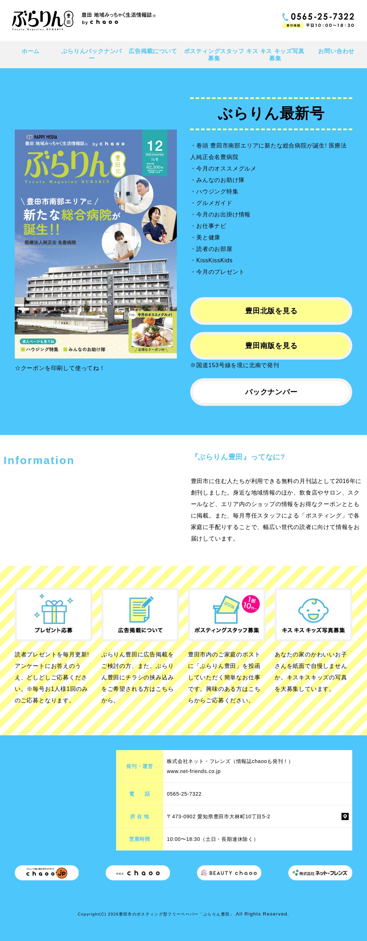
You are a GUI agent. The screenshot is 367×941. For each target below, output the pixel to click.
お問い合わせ (336, 51)
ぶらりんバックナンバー (91, 54)
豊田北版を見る (271, 311)
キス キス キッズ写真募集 (275, 54)
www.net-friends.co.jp (194, 771)
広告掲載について (153, 51)
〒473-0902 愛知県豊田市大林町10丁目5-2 (218, 816)
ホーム (31, 51)
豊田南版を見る (271, 346)
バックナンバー (271, 392)
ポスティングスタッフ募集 (214, 54)
